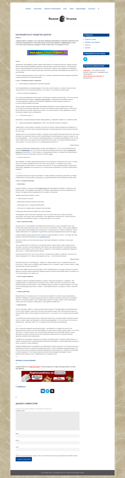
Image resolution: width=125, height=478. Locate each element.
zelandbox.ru (21, 386)
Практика (87, 47)
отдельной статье (44, 237)
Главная (28, 8)
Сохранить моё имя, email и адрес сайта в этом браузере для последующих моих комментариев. (47, 455)
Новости (87, 45)
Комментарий (20, 410)
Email (18, 440)
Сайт (17, 447)
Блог (65, 8)
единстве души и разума (42, 99)
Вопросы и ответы (90, 39)
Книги (72, 8)
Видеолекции (80, 8)
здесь (51, 154)
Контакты (91, 8)
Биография (37, 8)
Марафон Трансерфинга (52, 8)
